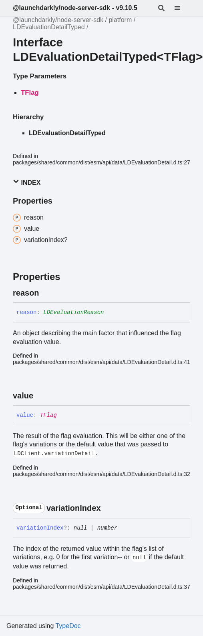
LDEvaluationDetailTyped (49, 27)
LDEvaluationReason (73, 312)
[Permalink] (46, 293)
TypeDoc (67, 625)
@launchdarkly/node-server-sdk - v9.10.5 (75, 7)
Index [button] (26, 182)
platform (120, 19)
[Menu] (182, 8)
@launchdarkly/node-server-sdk (58, 19)
